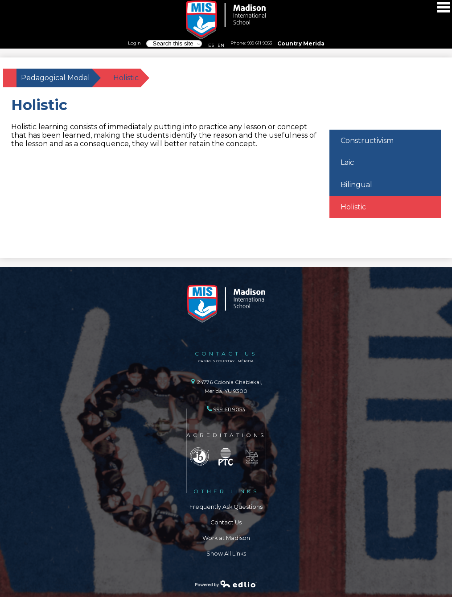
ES (211, 45)
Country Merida (301, 43)
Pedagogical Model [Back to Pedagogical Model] (55, 78)
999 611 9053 (259, 42)
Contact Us (226, 522)
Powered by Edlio (226, 583)
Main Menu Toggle (443, 7)
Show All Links (226, 553)
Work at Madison (226, 538)
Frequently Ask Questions (226, 506)
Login (134, 42)
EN (221, 45)
